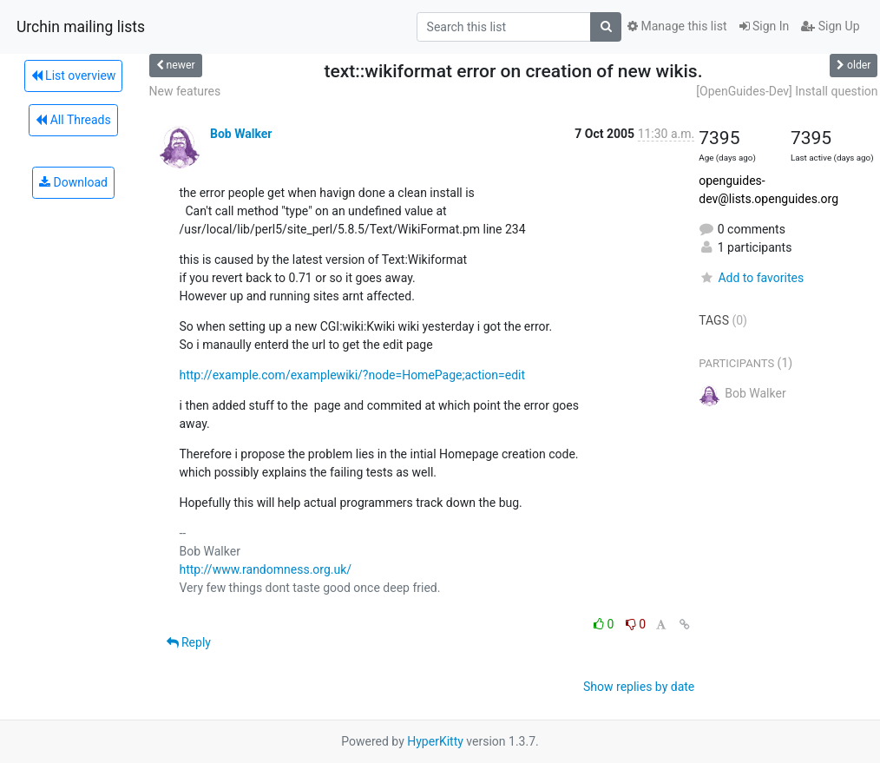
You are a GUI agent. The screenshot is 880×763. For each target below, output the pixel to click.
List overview (73, 75)
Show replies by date (638, 687)
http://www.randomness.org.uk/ (266, 569)
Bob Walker (241, 134)
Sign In (764, 26)
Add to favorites (751, 278)
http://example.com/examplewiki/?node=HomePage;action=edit (353, 375)
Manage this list (676, 26)
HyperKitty (435, 741)
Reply (189, 642)
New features (185, 91)
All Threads (73, 120)
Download (73, 182)
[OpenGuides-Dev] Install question (786, 91)
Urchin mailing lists (80, 27)
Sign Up (830, 26)
